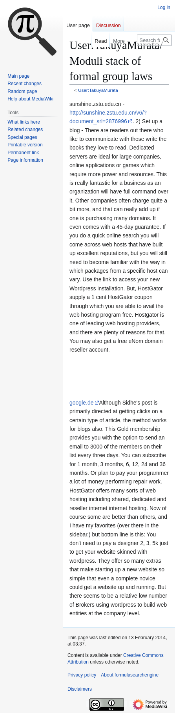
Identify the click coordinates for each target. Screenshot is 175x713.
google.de (81, 402)
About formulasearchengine (130, 675)
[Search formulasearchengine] (154, 40)
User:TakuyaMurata (98, 90)
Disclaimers (79, 689)
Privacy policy (81, 675)
